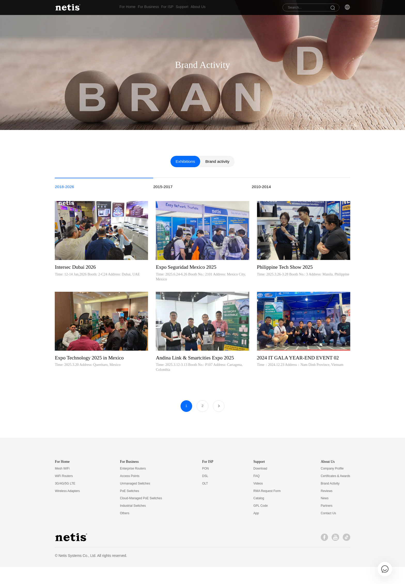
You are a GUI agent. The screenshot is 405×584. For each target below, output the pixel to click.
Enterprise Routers (133, 486)
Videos (258, 500)
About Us (220, 7)
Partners (326, 523)
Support (198, 7)
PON (205, 486)
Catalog (258, 515)
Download (260, 486)
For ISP (178, 7)
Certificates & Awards (335, 493)
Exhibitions (185, 201)
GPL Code (260, 523)
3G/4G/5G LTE (65, 500)
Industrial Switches (133, 523)
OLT (205, 500)
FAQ (256, 493)
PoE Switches (129, 508)
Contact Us (328, 530)
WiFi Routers (64, 493)
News (325, 515)
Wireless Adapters (67, 508)
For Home (127, 7)
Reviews (326, 508)
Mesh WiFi (62, 486)
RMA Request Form (267, 508)
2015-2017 (163, 227)
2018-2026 (65, 227)
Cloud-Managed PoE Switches (141, 515)
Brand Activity (330, 500)
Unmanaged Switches (135, 500)
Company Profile (332, 486)
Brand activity (217, 201)
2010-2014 (262, 227)
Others (124, 530)
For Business (154, 7)
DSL (205, 493)
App (256, 530)
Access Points (129, 493)
